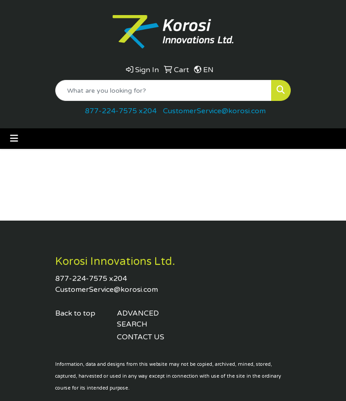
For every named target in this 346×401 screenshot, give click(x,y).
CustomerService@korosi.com (214, 111)
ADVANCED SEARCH (138, 319)
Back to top (75, 313)
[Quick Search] (163, 90)
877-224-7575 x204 (121, 111)
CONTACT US (140, 337)
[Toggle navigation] (14, 138)
